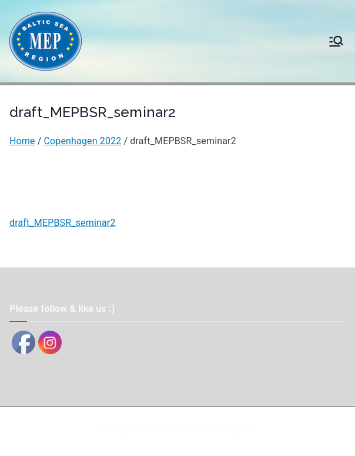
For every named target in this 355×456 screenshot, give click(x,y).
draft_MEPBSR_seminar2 (62, 222)
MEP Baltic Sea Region (209, 428)
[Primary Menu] (336, 41)
